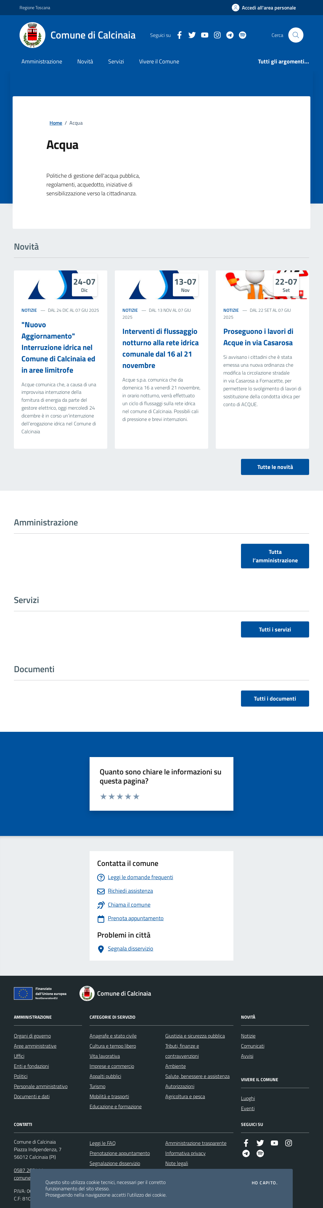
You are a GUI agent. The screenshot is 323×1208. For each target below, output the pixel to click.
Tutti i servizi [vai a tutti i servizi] (275, 629)
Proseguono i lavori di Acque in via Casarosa (258, 336)
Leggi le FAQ (103, 1143)
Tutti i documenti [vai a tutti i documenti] (275, 698)
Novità (85, 61)
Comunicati (252, 1046)
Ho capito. (265, 1183)
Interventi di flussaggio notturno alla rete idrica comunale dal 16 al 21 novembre (160, 348)
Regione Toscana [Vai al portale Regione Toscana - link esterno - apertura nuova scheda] (35, 7)
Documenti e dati (32, 1096)
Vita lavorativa (105, 1056)
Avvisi (247, 1056)
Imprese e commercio (112, 1066)
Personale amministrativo (41, 1086)
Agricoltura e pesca (185, 1096)
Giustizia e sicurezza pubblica (195, 1035)
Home (56, 123)
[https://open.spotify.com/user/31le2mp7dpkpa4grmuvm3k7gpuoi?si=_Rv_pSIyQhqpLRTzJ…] (240, 35)
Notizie (29, 310)
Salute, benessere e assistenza (197, 1076)
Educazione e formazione (116, 1106)
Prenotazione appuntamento (120, 1153)
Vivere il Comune (159, 61)
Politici (20, 1076)
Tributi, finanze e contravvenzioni (182, 1051)
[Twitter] (189, 35)
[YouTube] (202, 35)
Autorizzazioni (179, 1086)
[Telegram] (227, 35)
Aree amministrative (35, 1046)
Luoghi (248, 1098)
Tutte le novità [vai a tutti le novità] (275, 467)
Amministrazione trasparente (195, 1143)
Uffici (19, 1056)
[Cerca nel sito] (295, 35)
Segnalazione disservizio (115, 1163)
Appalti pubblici (105, 1076)
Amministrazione (41, 61)
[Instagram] (214, 35)
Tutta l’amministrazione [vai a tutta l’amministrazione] (275, 556)
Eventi (248, 1108)
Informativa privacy (185, 1153)
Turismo (97, 1086)
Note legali (176, 1163)
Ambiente (175, 1066)
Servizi (116, 61)
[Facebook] (177, 35)
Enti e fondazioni (31, 1066)
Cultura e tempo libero (113, 1046)
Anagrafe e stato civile (113, 1035)
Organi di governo (32, 1035)
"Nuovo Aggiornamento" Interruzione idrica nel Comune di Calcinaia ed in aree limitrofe (58, 347)
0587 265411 (29, 1170)
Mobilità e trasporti (109, 1096)
